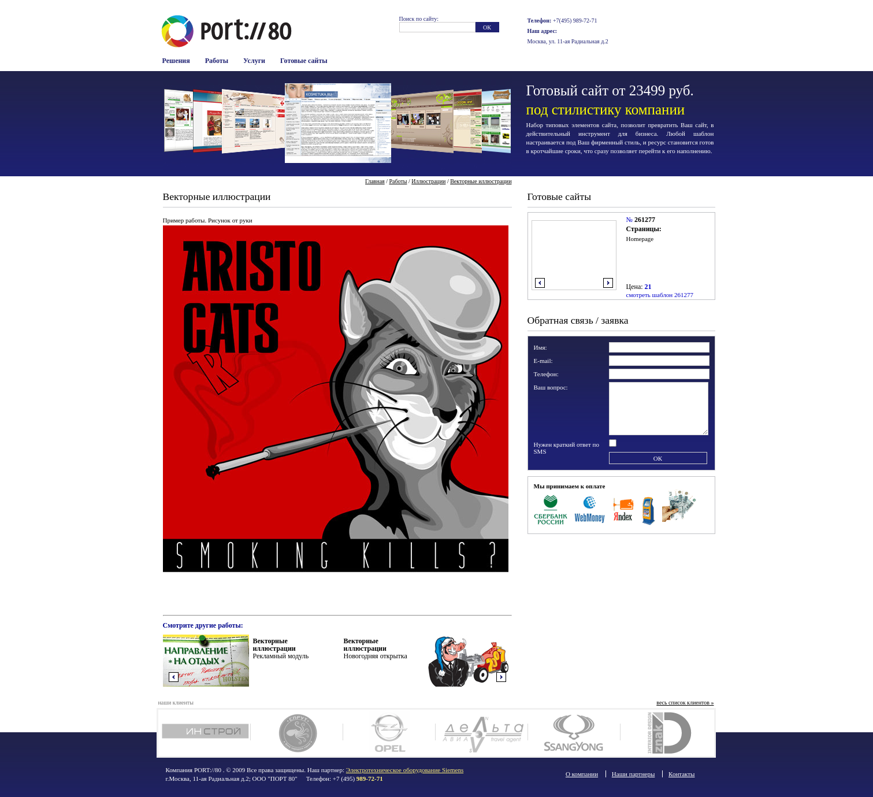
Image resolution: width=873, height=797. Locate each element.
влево (540, 283)
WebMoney (590, 509)
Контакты (681, 773)
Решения (176, 61)
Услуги (254, 61)
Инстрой (204, 733)
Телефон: (546, 373)
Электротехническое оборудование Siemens (404, 769)
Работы (216, 61)
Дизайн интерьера (666, 733)
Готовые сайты (304, 61)
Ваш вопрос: (551, 387)
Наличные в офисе (679, 509)
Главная (375, 181)
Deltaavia (481, 733)
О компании (582, 773)
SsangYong (574, 733)
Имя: (540, 347)
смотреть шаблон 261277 (659, 294)
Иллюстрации (428, 181)
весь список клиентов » (685, 702)
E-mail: (543, 360)
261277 (644, 220)
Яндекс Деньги (624, 509)
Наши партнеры (633, 773)
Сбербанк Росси (550, 509)
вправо (608, 283)
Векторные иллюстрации (480, 181)
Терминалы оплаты (648, 509)
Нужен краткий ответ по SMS (567, 448)
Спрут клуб (297, 733)
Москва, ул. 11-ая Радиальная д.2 (567, 41)
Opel (389, 733)
